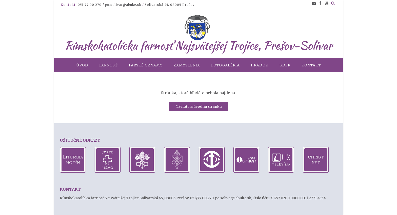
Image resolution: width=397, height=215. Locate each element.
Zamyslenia (187, 65)
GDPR (285, 65)
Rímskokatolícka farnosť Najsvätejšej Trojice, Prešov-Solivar (198, 45)
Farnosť (108, 65)
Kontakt (311, 65)
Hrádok (259, 65)
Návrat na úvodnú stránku (198, 106)
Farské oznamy (146, 65)
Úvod (82, 65)
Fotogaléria (225, 65)
